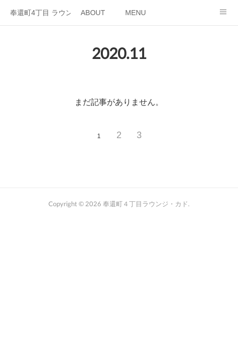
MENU (135, 13)
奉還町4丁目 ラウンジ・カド (40, 13)
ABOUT (93, 13)
